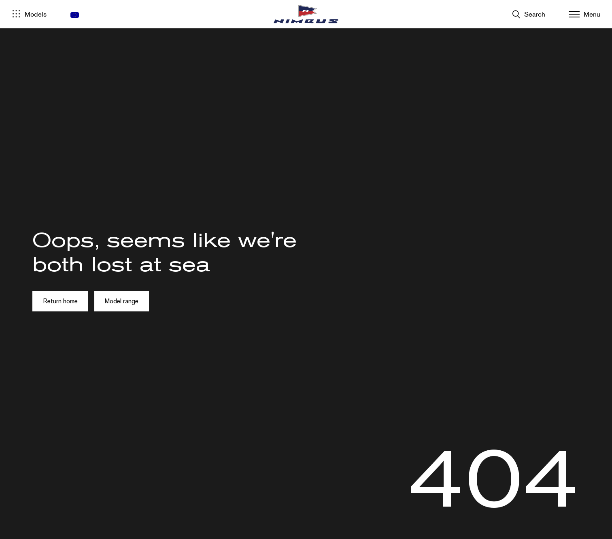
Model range (121, 301)
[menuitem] (74, 15)
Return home (60, 301)
